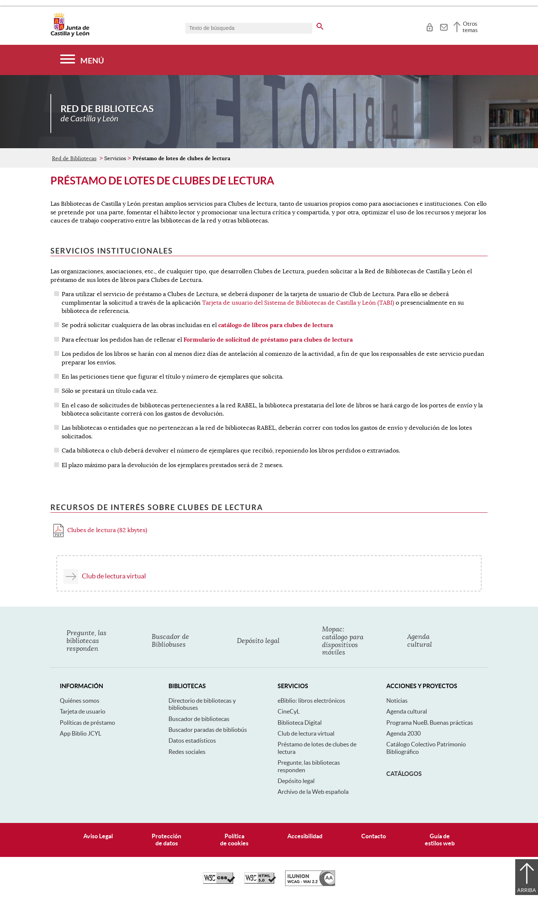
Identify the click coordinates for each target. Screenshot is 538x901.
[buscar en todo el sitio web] (320, 25)
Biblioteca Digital (300, 722)
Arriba (526, 890)
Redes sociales (186, 751)
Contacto (373, 836)
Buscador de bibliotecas (198, 718)
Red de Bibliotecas (74, 158)
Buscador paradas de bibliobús (207, 729)
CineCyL (289, 711)
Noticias (397, 700)
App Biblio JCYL (80, 733)
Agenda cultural (406, 711)
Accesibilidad (304, 836)
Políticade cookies (234, 839)
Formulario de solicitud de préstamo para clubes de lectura (268, 340)
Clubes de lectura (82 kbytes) (100, 530)
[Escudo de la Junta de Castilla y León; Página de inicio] (69, 35)
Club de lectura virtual (114, 576)
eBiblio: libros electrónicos (311, 700)
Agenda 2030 (403, 733)
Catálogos (404, 773)
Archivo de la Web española (313, 791)
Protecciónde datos (166, 839)
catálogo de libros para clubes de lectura (275, 325)
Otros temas (470, 27)
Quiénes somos (79, 700)
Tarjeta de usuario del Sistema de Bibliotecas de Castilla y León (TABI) (298, 303)
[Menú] (82, 60)
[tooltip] (429, 26)
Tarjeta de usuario (82, 711)
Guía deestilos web (440, 839)
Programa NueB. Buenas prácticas (429, 722)
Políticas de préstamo (87, 722)
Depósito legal (296, 780)
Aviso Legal (98, 836)
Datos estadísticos (192, 740)
